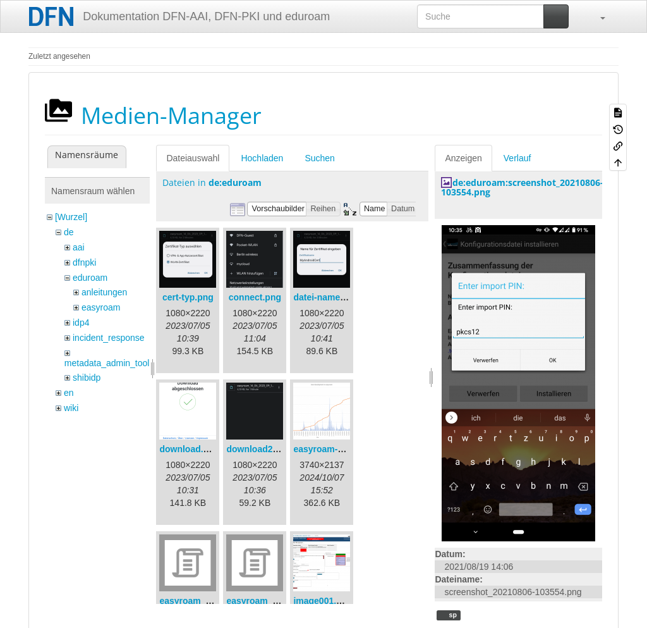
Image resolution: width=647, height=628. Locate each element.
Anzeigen (463, 158)
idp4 (81, 322)
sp (452, 615)
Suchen (319, 158)
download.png (189, 449)
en (69, 393)
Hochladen (262, 158)
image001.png (322, 601)
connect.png (255, 297)
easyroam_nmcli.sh (267, 601)
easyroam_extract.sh (203, 601)
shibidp (86, 377)
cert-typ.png (188, 297)
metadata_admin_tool (107, 363)
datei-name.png (325, 297)
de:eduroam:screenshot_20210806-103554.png (522, 187)
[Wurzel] (71, 217)
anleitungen (104, 292)
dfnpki (84, 262)
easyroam (101, 307)
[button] (596, 16)
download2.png (258, 449)
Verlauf (517, 158)
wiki (71, 408)
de (69, 232)
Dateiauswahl (192, 158)
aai (79, 247)
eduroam (90, 278)
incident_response (109, 338)
